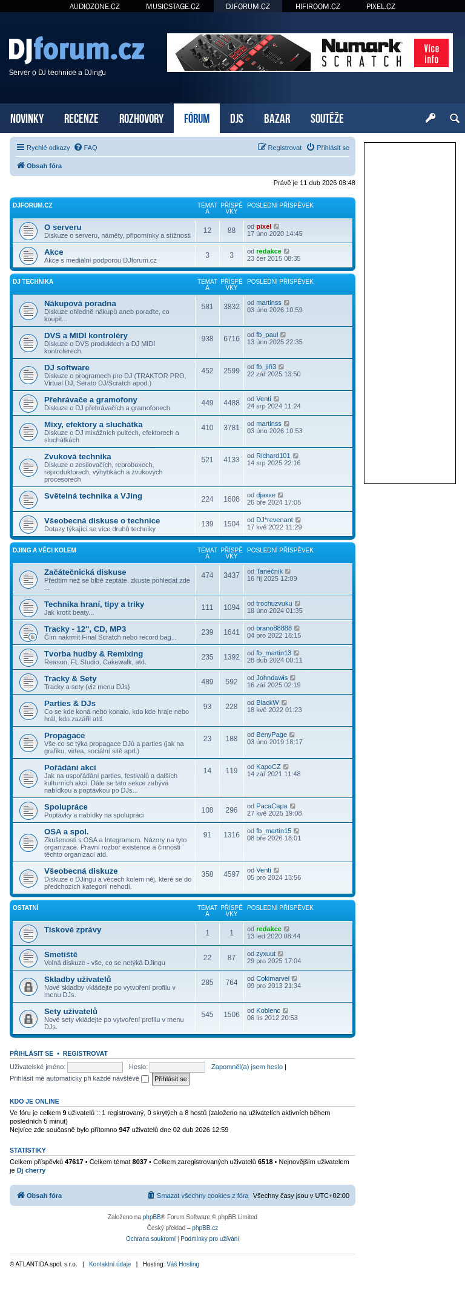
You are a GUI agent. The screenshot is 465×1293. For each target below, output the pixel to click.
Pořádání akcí (70, 767)
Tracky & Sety (70, 678)
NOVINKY (27, 117)
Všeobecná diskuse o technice (102, 520)
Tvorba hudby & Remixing (93, 653)
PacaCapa (271, 806)
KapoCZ (268, 766)
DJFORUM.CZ (248, 6)
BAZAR (277, 117)
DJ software (67, 367)
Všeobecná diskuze (81, 871)
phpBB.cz (205, 1228)
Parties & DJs (70, 703)
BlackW (267, 702)
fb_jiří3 (266, 366)
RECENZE (81, 117)
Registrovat (85, 1053)
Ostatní (25, 908)
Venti (263, 398)
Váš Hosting (183, 1264)
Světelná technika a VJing (93, 495)
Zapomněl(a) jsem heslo (247, 1066)
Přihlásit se (31, 1053)
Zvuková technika (77, 456)
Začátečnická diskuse (85, 572)
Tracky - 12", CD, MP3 (85, 628)
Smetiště (61, 954)
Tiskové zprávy (72, 929)
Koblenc (268, 1010)
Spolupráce (66, 806)
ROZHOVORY (141, 117)
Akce (54, 252)
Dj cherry (31, 1170)
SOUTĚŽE (327, 117)
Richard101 (273, 455)
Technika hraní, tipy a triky (94, 604)
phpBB (152, 1217)
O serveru (63, 227)
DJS (236, 117)
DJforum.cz (33, 205)
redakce (269, 251)
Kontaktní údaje (110, 1264)
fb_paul (267, 334)
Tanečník (269, 571)
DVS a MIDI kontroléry (86, 335)
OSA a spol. (66, 831)
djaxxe (265, 495)
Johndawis (272, 677)
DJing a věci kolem (44, 550)
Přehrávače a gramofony (90, 399)
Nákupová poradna (80, 303)
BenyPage (271, 734)
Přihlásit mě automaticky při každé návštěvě (79, 1078)
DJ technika (33, 281)
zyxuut (265, 953)
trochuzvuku (274, 603)
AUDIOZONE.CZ (95, 6)
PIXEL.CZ (380, 6)
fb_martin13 (273, 652)
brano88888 (274, 628)
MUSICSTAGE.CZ (173, 6)
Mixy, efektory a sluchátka (93, 424)
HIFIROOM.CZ (317, 6)
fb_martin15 (273, 830)
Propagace (64, 735)
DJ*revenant (274, 519)
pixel (263, 226)
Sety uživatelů (70, 1011)
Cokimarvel (272, 978)
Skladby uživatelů (77, 979)
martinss (269, 302)
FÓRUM (196, 117)
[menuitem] (85, 147)
